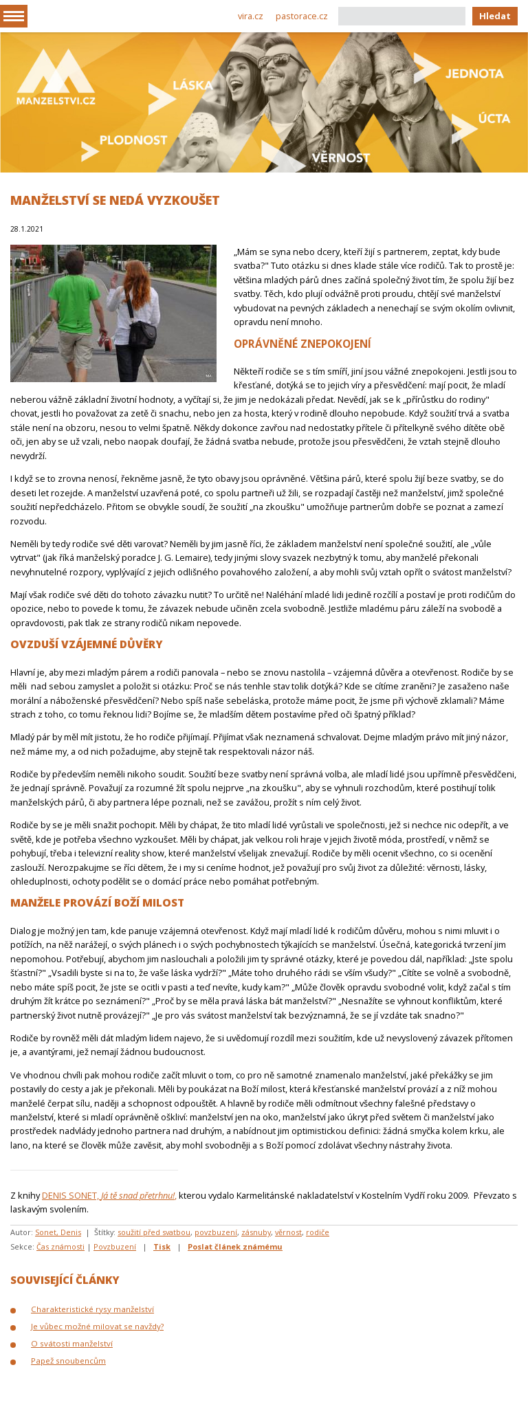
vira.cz (250, 16)
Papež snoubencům (68, 1360)
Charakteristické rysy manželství (92, 1309)
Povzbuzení (115, 1246)
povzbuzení (216, 1232)
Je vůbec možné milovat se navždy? (97, 1326)
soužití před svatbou (154, 1232)
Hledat (495, 16)
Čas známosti (60, 1246)
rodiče (317, 1232)
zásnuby (256, 1232)
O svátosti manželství (72, 1343)
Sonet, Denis (58, 1232)
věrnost (288, 1232)
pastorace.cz (302, 16)
